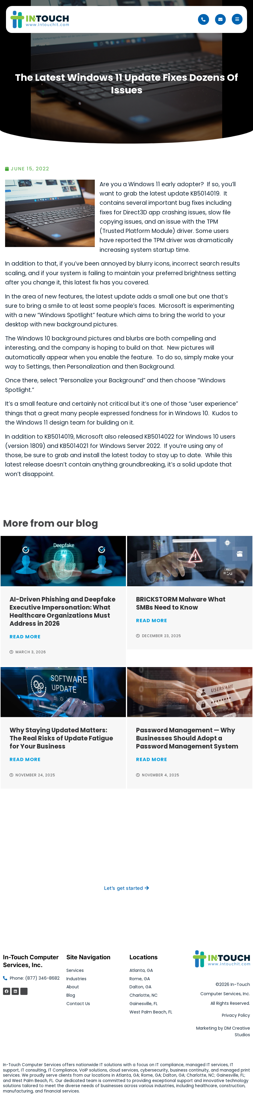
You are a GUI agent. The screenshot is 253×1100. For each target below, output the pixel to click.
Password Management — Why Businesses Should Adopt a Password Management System (187, 738)
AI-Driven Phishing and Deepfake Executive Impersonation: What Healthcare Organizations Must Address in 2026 (62, 611)
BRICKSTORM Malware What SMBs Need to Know (180, 603)
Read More (25, 636)
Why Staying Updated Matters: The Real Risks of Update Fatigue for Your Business (61, 738)
